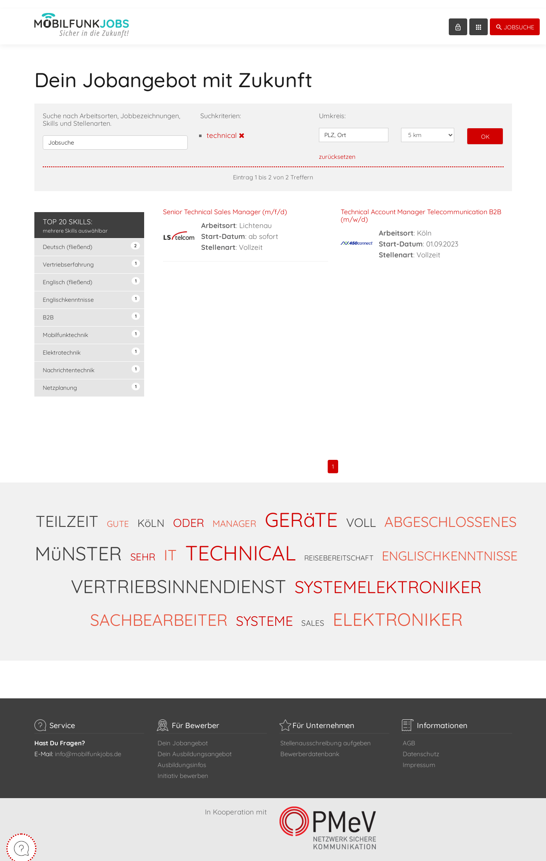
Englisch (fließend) (91, 272)
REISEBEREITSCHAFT (338, 549)
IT (170, 546)
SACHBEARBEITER (159, 611)
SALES (312, 614)
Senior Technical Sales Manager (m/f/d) (225, 203)
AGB (409, 734)
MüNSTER (78, 544)
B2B (91, 307)
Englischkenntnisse (91, 290)
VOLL (361, 513)
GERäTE (301, 510)
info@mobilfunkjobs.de (88, 745)
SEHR (142, 548)
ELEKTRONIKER (398, 610)
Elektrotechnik (91, 343)
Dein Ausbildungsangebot (195, 745)
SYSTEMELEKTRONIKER (388, 578)
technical (225, 126)
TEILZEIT (67, 512)
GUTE (118, 515)
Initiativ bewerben (183, 767)
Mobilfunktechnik (91, 325)
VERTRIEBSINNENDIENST (178, 577)
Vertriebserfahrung (91, 255)
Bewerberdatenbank (309, 745)
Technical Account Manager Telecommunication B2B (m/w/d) (421, 207)
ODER (188, 514)
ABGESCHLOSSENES (450, 513)
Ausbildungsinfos (182, 756)
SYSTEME (264, 612)
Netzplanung (91, 378)
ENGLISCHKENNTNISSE (450, 547)
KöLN (151, 514)
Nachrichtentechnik (91, 360)
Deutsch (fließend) (91, 237)
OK (485, 128)
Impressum (419, 756)
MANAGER (234, 515)
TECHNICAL (240, 544)
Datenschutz (421, 745)
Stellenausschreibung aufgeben (325, 734)
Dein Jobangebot (183, 734)
